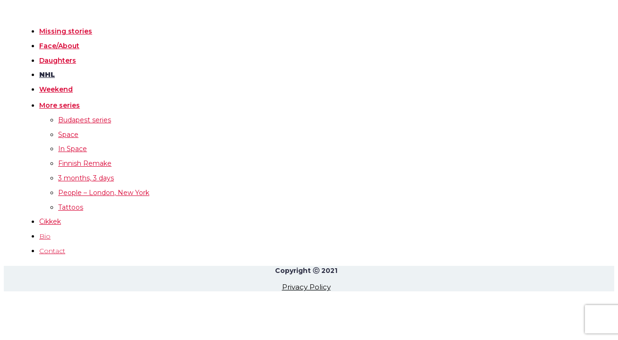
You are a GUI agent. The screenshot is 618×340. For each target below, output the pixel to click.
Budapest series (84, 120)
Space (68, 134)
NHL (47, 74)
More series (59, 105)
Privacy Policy (306, 286)
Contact (52, 250)
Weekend (56, 89)
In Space (72, 148)
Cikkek (50, 221)
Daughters (57, 60)
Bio (45, 236)
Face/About (59, 46)
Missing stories (65, 31)
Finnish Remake (85, 163)
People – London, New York (103, 192)
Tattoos (70, 207)
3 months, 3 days (86, 178)
